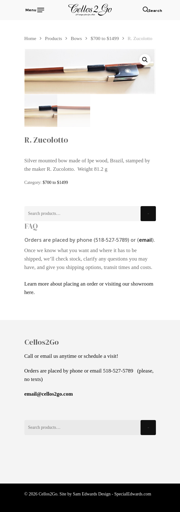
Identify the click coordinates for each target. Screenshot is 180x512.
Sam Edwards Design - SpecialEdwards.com (112, 494)
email (145, 239)
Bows (76, 38)
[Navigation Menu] (34, 9)
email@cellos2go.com (48, 394)
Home (30, 38)
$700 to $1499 (104, 38)
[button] (145, 59)
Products (53, 38)
